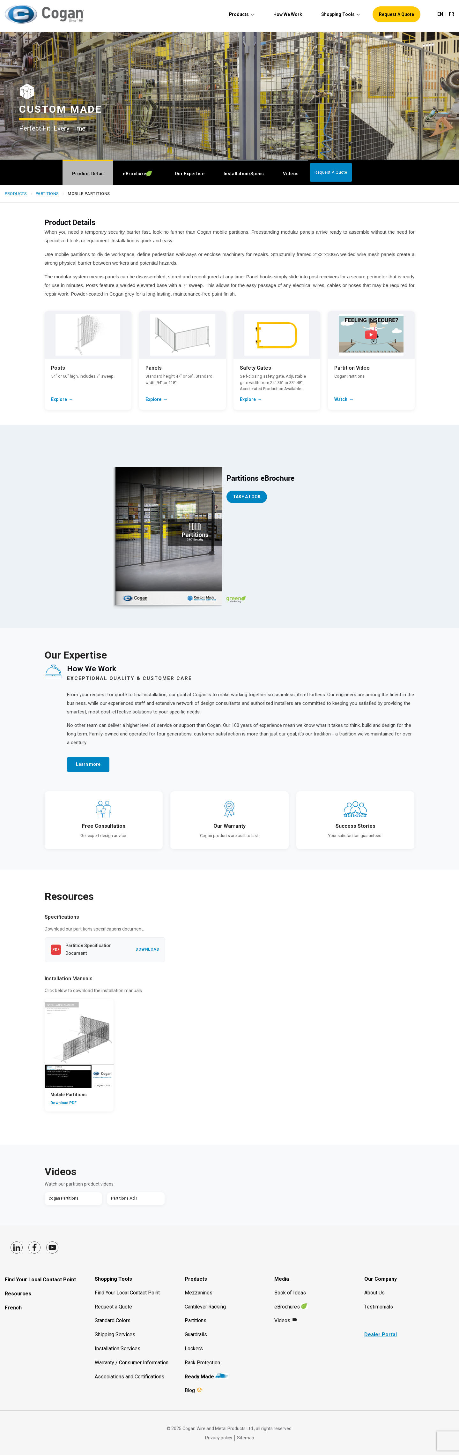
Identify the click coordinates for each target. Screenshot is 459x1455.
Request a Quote (113, 1307)
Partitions (47, 193)
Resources (18, 1294)
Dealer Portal (380, 1334)
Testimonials (378, 1307)
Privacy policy (218, 1437)
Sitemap (245, 1437)
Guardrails (196, 1334)
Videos (291, 173)
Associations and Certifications (129, 1377)
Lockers (194, 1349)
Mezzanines (198, 1293)
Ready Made (199, 1377)
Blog (190, 1390)
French (13, 1308)
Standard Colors (112, 1320)
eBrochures (287, 1307)
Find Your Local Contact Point (40, 1280)
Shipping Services (115, 1334)
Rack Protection (202, 1363)
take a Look (247, 496)
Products (16, 193)
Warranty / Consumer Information (131, 1363)
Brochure (137, 174)
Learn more (88, 764)
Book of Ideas (290, 1293)
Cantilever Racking (205, 1307)
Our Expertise (189, 173)
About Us (374, 1293)
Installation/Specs (244, 173)
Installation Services (117, 1349)
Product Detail (88, 173)
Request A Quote (331, 172)
